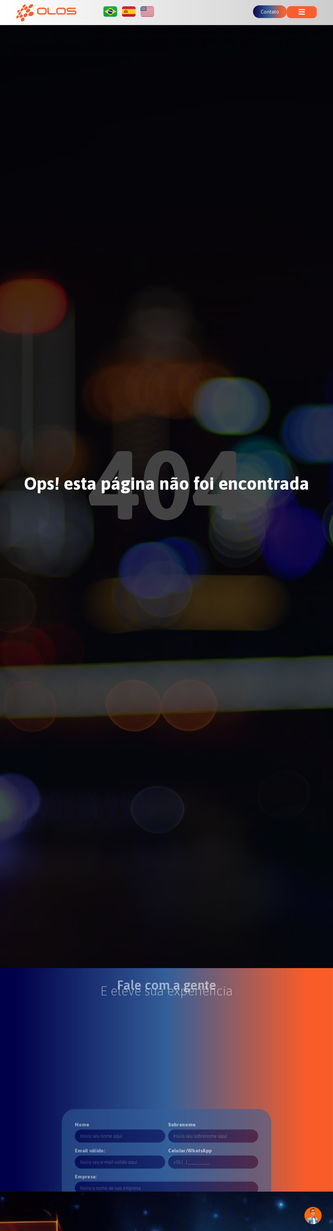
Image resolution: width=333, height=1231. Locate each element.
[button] (302, 11)
